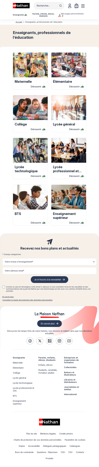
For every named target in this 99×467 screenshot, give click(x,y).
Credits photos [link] (66, 433)
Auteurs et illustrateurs (70, 373)
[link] (29, 340)
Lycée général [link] (19, 378)
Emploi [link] (22, 446)
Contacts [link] (80, 452)
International (70, 394)
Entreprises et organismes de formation (71, 360)
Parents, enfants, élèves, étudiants (47, 358)
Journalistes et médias (71, 388)
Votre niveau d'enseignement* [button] (19, 261)
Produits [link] (49, 458)
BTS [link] (15, 396)
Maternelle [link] (18, 362)
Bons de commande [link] (24, 452)
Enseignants (19, 357)
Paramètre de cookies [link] (75, 440)
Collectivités (70, 367)
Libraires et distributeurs (70, 380)
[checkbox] (3, 287)
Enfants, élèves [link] (45, 365)
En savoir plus (8, 297)
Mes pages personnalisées (72, 15)
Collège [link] (16, 373)
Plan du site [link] (31, 433)
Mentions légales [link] (48, 433)
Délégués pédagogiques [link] (54, 446)
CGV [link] (70, 452)
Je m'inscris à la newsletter (47, 279)
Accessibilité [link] (34, 446)
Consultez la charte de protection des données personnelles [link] (27, 300)
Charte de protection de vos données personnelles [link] (37, 440)
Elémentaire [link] (18, 368)
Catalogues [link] (75, 446)
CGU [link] (63, 452)
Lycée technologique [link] (22, 383)
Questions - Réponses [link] (47, 452)
